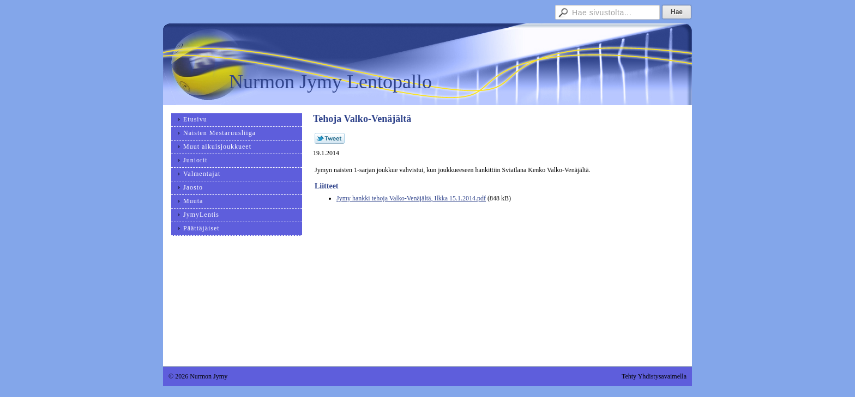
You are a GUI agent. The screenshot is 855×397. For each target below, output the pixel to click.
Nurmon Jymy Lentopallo (330, 82)
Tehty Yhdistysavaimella (654, 376)
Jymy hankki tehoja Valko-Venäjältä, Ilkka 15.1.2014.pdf (411, 198)
